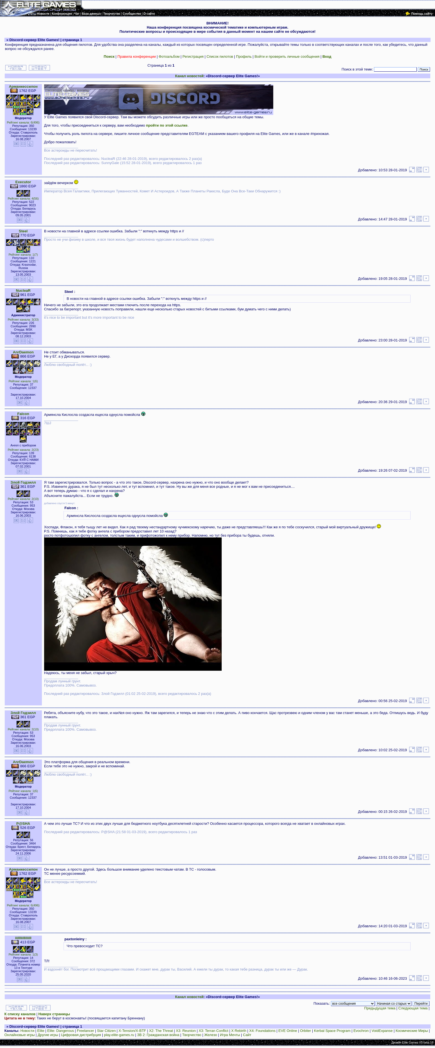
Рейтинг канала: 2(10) (23, 499)
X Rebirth (238, 1031)
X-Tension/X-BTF (132, 1031)
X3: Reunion (186, 1031)
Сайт (247, 1035)
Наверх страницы (54, 1014)
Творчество (191, 1035)
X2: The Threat (161, 1031)
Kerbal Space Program (332, 1031)
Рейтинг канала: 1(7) (23, 254)
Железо (210, 1035)
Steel (23, 231)
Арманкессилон (23, 86)
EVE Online (288, 1031)
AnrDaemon (23, 352)
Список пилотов (219, 56)
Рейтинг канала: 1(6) (23, 381)
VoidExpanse (382, 1031)
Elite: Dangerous (60, 1031)
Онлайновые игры (19, 1035)
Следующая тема (413, 1008)
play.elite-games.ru (119, 1035)
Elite (40, 1031)
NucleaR (23, 290)
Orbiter (305, 1031)
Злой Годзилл (23, 482)
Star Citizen (106, 1031)
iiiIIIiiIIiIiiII (23, 938)
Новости (27, 1031)
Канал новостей (189, 76)
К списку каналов (20, 1014)
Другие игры (48, 1035)
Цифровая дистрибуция (81, 1035)
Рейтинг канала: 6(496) (23, 122)
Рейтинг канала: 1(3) (23, 954)
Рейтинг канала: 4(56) (23, 198)
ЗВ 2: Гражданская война (158, 1035)
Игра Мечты (230, 1035)
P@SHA (23, 823)
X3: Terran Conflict (213, 1031)
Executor (23, 182)
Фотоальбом (169, 56)
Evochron (361, 1031)
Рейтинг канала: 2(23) (23, 449)
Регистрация (193, 56)
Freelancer (85, 1031)
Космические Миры (412, 1031)
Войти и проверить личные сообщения (287, 56)
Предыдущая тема (379, 1008)
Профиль (244, 56)
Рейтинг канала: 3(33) (23, 319)
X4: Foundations (262, 1031)
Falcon (23, 414)
